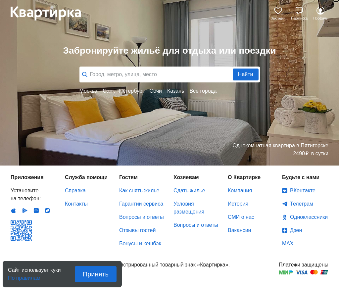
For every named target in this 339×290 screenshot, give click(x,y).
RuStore (47, 210)
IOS (14, 210)
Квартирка (50, 13)
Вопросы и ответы (141, 217)
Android (25, 210)
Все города (203, 91)
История (238, 204)
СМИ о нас (241, 217)
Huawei (36, 210)
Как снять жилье (139, 190)
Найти (245, 74)
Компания (240, 190)
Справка (75, 190)
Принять (96, 274)
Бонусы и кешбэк (140, 243)
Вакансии (239, 230)
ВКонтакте (302, 190)
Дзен (296, 230)
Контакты (76, 204)
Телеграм (301, 204)
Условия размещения (188, 208)
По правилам (24, 276)
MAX (288, 243)
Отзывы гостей (137, 230)
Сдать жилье (189, 190)
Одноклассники (309, 217)
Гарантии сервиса (141, 204)
